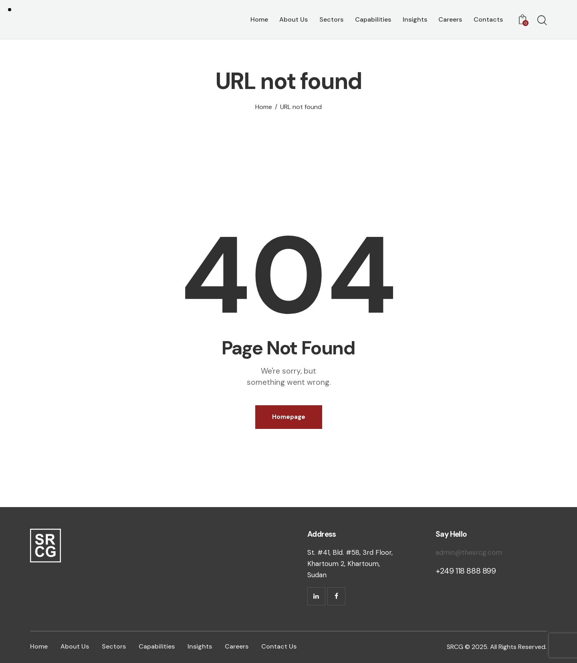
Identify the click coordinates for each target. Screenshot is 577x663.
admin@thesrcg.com (469, 552)
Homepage (288, 417)
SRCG (455, 647)
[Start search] (542, 20)
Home (263, 107)
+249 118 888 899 (466, 571)
